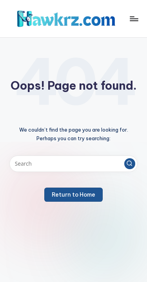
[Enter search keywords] (73, 163)
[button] (129, 163)
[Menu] (134, 18)
